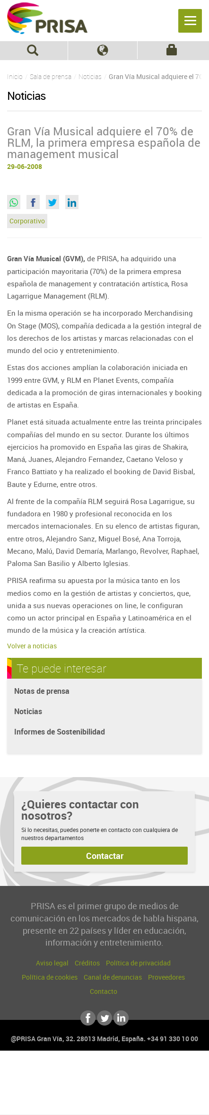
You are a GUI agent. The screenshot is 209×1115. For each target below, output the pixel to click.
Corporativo (27, 220)
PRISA (47, 21)
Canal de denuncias (113, 977)
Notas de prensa (42, 691)
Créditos (87, 962)
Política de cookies (50, 977)
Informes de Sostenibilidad (59, 731)
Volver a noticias (32, 645)
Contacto (103, 991)
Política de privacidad (138, 962)
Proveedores (166, 977)
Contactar (104, 855)
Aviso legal (52, 962)
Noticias (28, 711)
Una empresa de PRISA (104, 1080)
